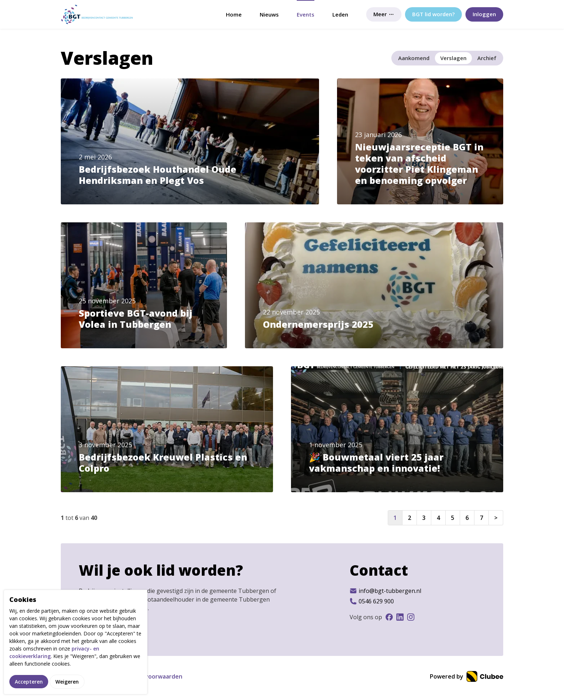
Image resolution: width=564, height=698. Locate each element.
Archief (486, 58)
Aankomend (413, 58)
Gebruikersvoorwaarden (148, 676)
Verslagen (453, 58)
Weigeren (67, 682)
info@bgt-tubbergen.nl (385, 591)
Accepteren (29, 682)
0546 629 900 (372, 601)
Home (234, 14)
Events (305, 14)
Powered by (466, 676)
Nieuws (269, 14)
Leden (340, 14)
